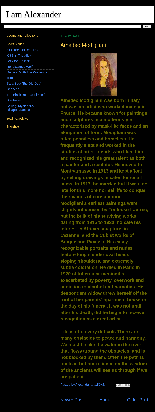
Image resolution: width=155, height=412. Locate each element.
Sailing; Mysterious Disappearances (20, 108)
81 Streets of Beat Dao (23, 50)
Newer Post (71, 399)
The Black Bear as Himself (25, 95)
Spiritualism (15, 100)
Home (105, 399)
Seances (13, 89)
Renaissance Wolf (20, 67)
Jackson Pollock (18, 61)
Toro (10, 78)
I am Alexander (33, 14)
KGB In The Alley (19, 55)
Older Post (137, 399)
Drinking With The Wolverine (27, 72)
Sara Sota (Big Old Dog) (24, 83)
